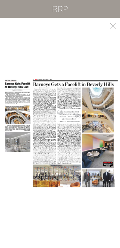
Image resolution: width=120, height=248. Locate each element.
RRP (60, 9)
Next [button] (90, 133)
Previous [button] (30, 133)
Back (113, 26)
